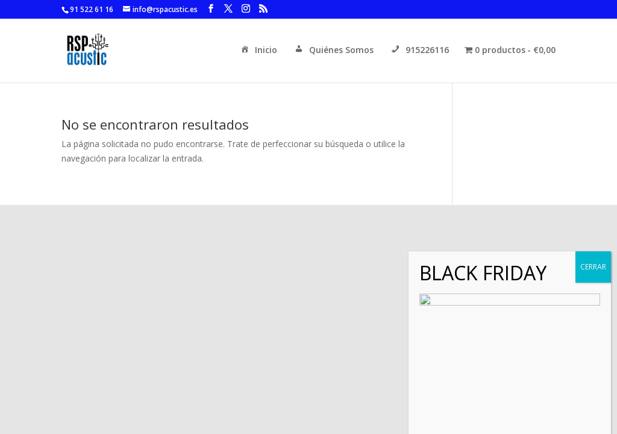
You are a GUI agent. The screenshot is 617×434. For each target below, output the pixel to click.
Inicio (258, 51)
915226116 (419, 51)
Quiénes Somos (333, 51)
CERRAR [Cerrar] (593, 415)
